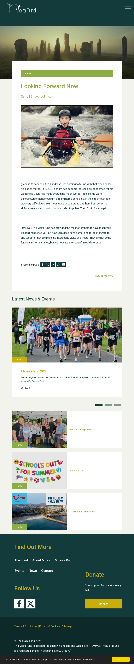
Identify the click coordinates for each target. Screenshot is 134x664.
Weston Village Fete (80, 429)
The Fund (21, 560)
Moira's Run (63, 560)
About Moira (41, 560)
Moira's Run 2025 (34, 371)
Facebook (19, 603)
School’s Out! (77, 470)
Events (19, 571)
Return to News (104, 275)
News (33, 571)
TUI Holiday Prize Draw (82, 511)
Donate (103, 604)
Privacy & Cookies (49, 626)
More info (90, 659)
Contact (47, 571)
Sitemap (67, 626)
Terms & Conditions (25, 626)
